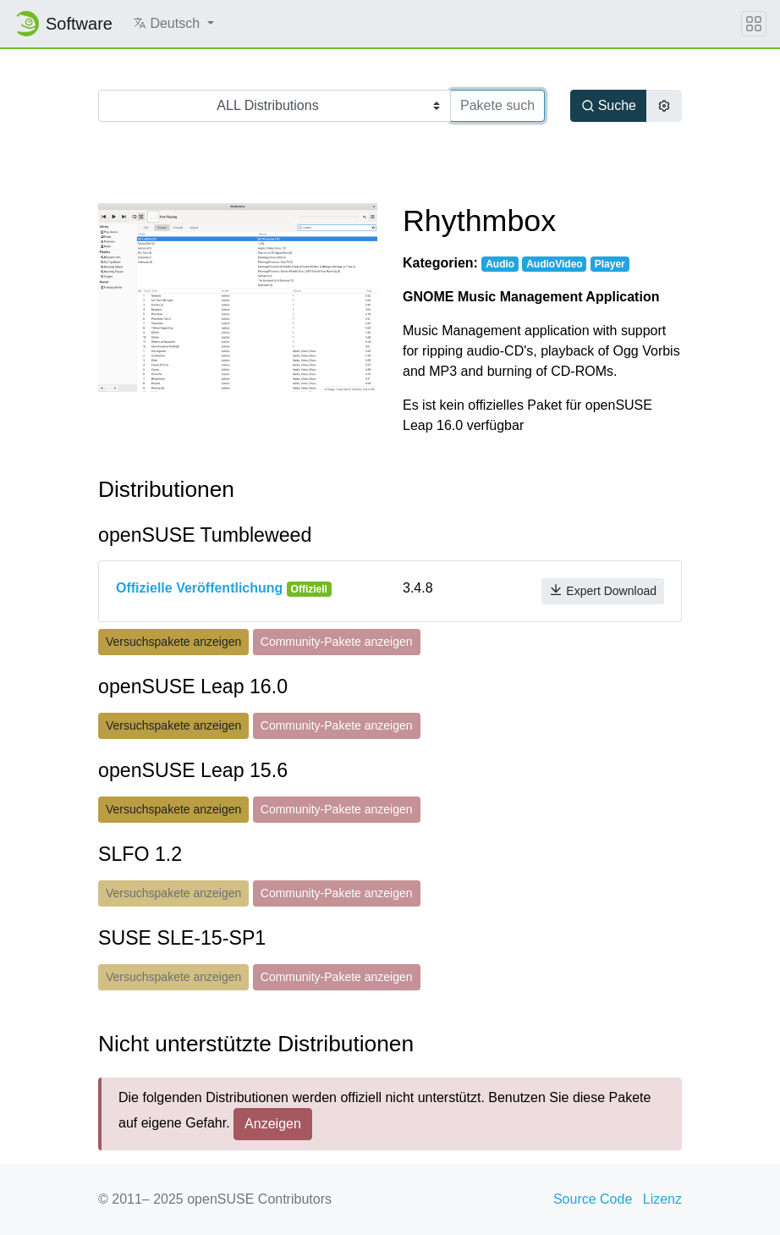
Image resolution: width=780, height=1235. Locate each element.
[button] (173, 24)
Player (610, 264)
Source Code (592, 1199)
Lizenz (662, 1199)
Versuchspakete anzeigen (173, 641)
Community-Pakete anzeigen (337, 641)
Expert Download (602, 590)
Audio (500, 264)
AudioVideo (554, 264)
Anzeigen (272, 1123)
